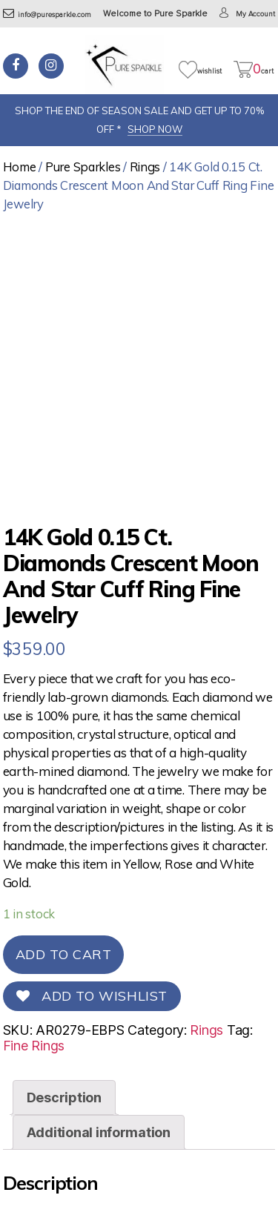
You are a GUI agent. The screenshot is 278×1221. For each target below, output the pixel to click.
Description (64, 1097)
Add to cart (64, 954)
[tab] (64, 1097)
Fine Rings (33, 1045)
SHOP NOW (155, 129)
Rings (145, 166)
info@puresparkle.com (47, 15)
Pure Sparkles (83, 166)
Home (19, 166)
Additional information (99, 1132)
